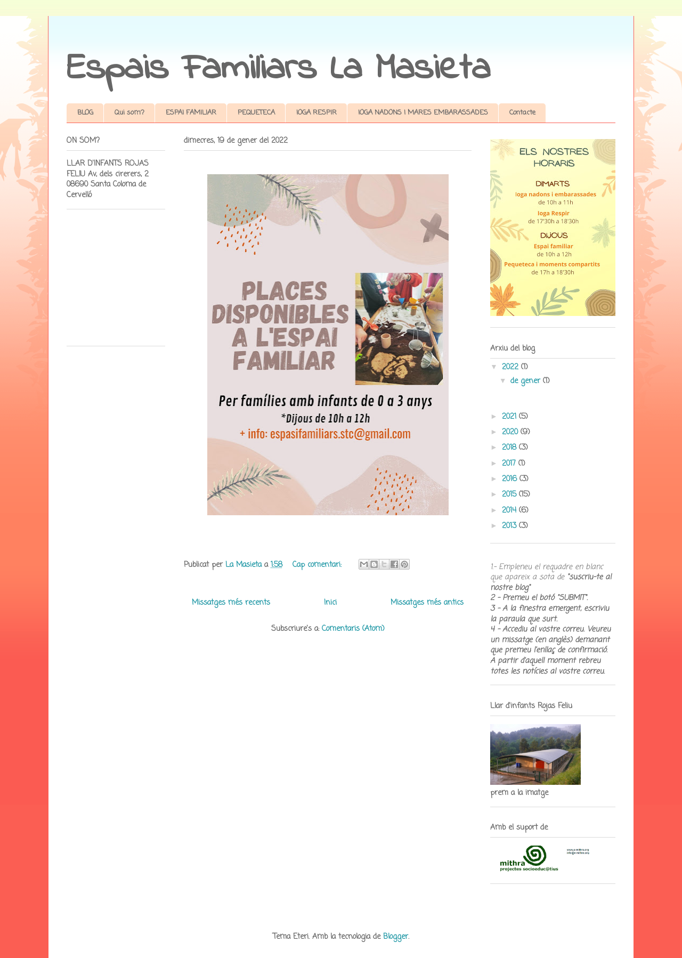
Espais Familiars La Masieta (278, 69)
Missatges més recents (231, 602)
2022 (511, 367)
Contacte (522, 113)
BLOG (85, 113)
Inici (330, 602)
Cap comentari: (318, 565)
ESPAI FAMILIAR (191, 113)
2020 (511, 432)
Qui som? (129, 113)
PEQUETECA (256, 113)
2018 (510, 447)
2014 (510, 510)
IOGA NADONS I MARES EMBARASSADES (423, 113)
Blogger (395, 937)
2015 (510, 494)
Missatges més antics (427, 602)
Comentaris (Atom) (353, 629)
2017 (510, 463)
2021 (510, 417)
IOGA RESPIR (316, 113)
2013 (510, 526)
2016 (510, 479)
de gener (526, 381)
